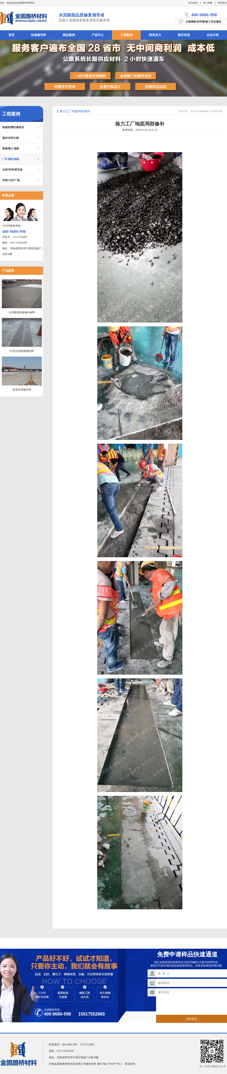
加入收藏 (207, 3)
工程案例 (201, 111)
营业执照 (130, 1063)
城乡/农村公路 (10, 137)
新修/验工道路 (10, 148)
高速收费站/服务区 (13, 127)
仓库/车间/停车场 (12, 169)
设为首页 (192, 3)
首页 (192, 111)
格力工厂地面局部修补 (75, 111)
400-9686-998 (204, 14)
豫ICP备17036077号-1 (109, 1063)
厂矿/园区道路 (10, 159)
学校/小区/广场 (11, 180)
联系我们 (222, 3)
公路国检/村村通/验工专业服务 (203, 21)
